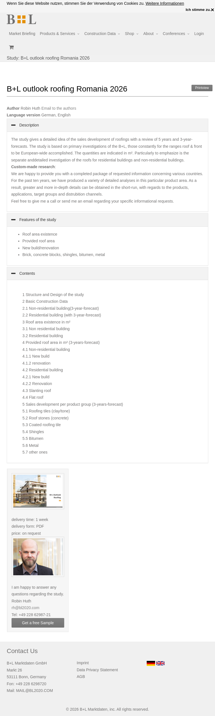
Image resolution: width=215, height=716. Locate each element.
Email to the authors (58, 108)
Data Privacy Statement (97, 670)
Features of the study (37, 219)
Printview (202, 88)
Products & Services (57, 33)
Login (199, 33)
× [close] (212, 10)
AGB (81, 676)
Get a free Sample (40, 623)
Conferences (174, 33)
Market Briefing (22, 33)
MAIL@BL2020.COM (34, 690)
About (148, 33)
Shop (129, 33)
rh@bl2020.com (28, 607)
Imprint (83, 663)
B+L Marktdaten (94, 709)
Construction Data (100, 33)
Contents (26, 273)
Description (28, 125)
